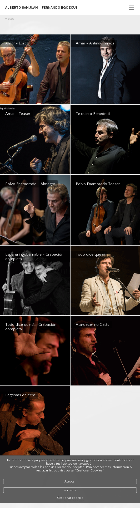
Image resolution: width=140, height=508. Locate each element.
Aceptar (70, 481)
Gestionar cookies (70, 498)
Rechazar (70, 490)
